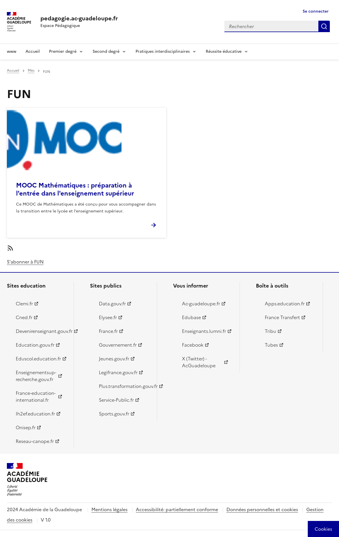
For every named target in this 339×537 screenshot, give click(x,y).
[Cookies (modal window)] (323, 529)
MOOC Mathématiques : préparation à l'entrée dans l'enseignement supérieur (75, 189)
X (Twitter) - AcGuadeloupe (198, 362)
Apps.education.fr (285, 303)
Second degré (106, 51)
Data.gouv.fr (112, 303)
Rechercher (324, 26)
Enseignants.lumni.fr (204, 331)
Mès (31, 70)
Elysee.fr (108, 317)
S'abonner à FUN (25, 261)
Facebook (192, 344)
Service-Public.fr (116, 400)
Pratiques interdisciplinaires (163, 51)
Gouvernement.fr (118, 344)
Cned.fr (24, 317)
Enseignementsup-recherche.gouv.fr (36, 376)
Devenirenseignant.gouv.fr (41, 331)
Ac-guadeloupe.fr (201, 303)
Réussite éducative (224, 51)
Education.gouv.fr (35, 344)
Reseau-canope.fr (35, 441)
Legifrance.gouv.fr (118, 372)
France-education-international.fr (36, 396)
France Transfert (282, 317)
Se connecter (316, 11)
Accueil (33, 51)
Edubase (191, 317)
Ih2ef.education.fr (35, 413)
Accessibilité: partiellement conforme (177, 509)
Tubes (271, 344)
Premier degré (63, 51)
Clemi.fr (24, 303)
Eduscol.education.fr (38, 358)
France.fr (108, 331)
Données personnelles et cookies (262, 509)
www (11, 51)
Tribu (270, 331)
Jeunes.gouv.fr (114, 358)
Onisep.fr (26, 427)
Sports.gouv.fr (114, 413)
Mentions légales (109, 509)
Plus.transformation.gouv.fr (124, 386)
